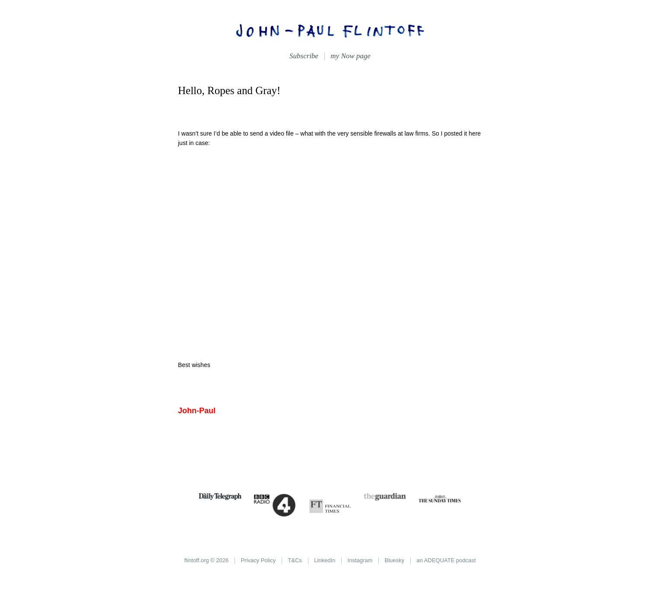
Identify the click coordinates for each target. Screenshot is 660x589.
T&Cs (295, 560)
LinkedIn (324, 560)
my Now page (350, 56)
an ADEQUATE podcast (446, 560)
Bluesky (395, 560)
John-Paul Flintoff (330, 30)
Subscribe (303, 56)
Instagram (360, 560)
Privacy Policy (258, 560)
